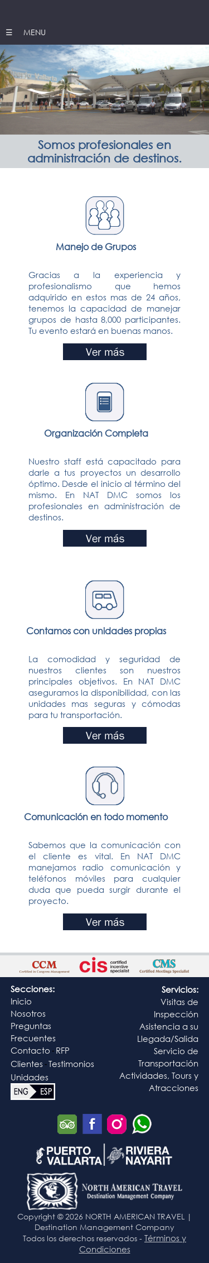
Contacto (30, 1050)
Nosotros (28, 1013)
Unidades (29, 1077)
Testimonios (71, 1063)
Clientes (27, 1063)
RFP (63, 1050)
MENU (33, 32)
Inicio (21, 1001)
